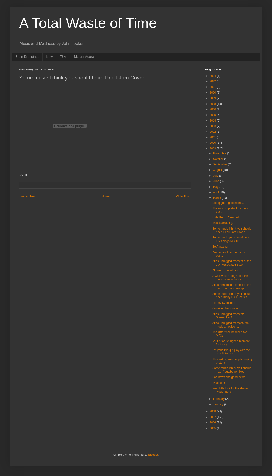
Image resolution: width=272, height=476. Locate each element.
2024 (213, 76)
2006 (213, 422)
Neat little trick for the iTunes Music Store (230, 390)
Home (106, 196)
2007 (213, 417)
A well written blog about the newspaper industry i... (230, 277)
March (217, 198)
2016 (213, 109)
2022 (213, 81)
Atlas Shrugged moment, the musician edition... (230, 324)
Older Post (183, 196)
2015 (213, 114)
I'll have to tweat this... (226, 270)
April (216, 192)
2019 (213, 98)
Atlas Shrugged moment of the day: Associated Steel (231, 262)
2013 (213, 126)
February (219, 399)
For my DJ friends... (224, 303)
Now (49, 56)
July (216, 175)
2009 (213, 148)
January (218, 404)
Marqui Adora (84, 56)
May (216, 187)
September (220, 164)
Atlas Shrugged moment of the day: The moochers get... (231, 286)
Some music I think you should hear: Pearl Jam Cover (231, 230)
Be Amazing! (220, 246)
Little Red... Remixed (225, 217)
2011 (213, 137)
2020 (213, 92)
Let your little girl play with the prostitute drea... (231, 352)
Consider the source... (226, 308)
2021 (213, 87)
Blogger (153, 454)
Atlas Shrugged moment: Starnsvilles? (228, 315)
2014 (213, 120)
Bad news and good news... (229, 377)
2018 (213, 104)
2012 (213, 131)
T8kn (63, 56)
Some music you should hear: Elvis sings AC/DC (231, 239)
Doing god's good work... (228, 203)
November (220, 153)
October (218, 159)
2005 (213, 428)
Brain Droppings (27, 56)
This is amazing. (222, 223)
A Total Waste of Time (88, 23)
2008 (213, 411)
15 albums (218, 383)
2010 (213, 142)
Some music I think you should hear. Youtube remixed (231, 369)
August (218, 170)
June (216, 181)
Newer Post (27, 196)
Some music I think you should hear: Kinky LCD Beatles (231, 295)
